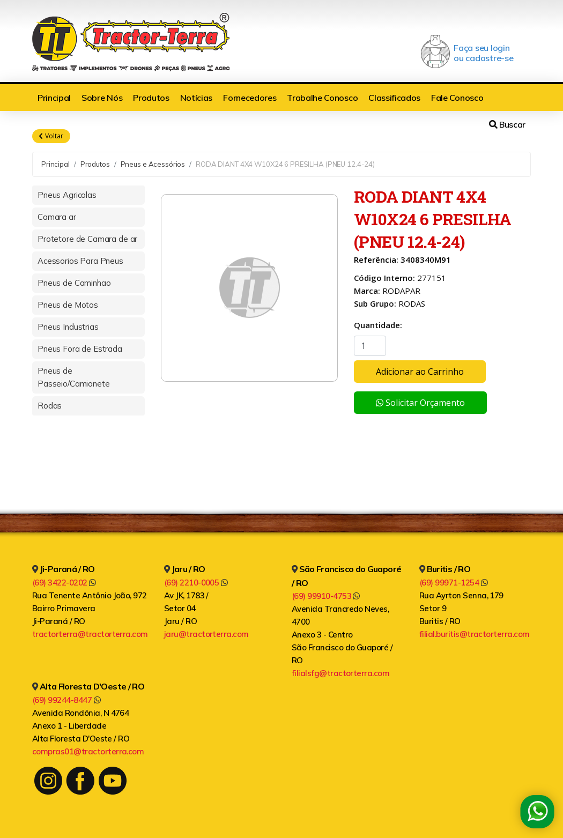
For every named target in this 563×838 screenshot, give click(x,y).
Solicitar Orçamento (420, 402)
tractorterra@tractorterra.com (90, 634)
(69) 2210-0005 (196, 582)
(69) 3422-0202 (64, 582)
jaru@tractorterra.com (206, 634)
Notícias (196, 97)
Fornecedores (249, 97)
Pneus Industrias (68, 327)
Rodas (50, 406)
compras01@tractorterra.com (88, 751)
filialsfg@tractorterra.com (340, 673)
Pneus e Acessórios (153, 164)
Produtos (151, 97)
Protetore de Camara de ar (87, 239)
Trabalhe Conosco (322, 97)
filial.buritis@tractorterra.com (474, 634)
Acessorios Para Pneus (80, 261)
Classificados (394, 97)
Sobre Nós (102, 97)
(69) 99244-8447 (66, 700)
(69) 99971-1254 (453, 582)
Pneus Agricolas (67, 195)
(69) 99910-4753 (326, 596)
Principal (54, 97)
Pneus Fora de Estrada (80, 349)
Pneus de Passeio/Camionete (73, 377)
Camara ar (57, 217)
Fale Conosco (457, 97)
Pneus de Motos (68, 305)
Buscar (507, 124)
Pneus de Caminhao (74, 283)
